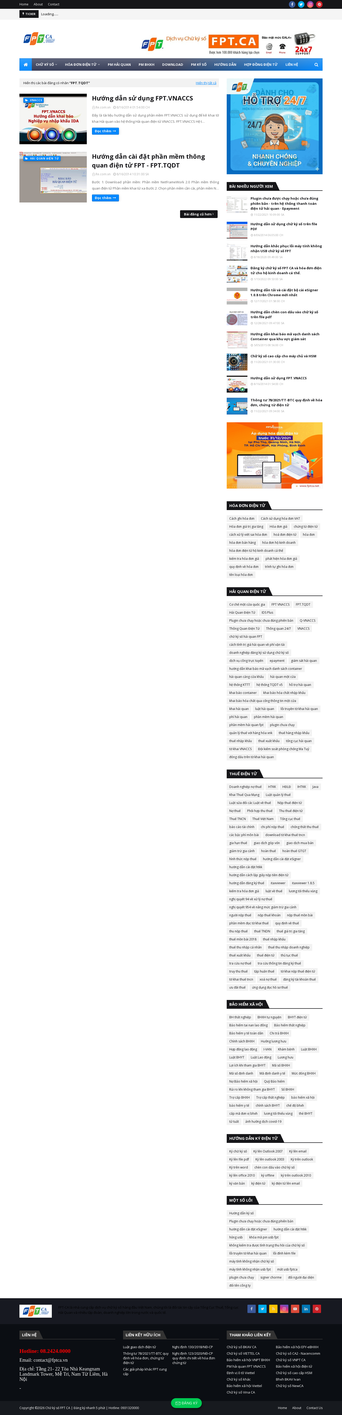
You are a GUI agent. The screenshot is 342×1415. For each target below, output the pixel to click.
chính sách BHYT (268, 1105)
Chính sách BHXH (241, 1041)
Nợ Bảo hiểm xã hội (243, 1081)
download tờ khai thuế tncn (285, 835)
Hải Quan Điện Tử (242, 612)
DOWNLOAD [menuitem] (172, 64)
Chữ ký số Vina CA (241, 1392)
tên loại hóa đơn (241, 574)
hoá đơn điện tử (285, 534)
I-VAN (267, 1049)
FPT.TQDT (303, 604)
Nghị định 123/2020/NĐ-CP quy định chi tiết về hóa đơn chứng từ (193, 1358)
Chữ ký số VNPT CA (290, 1360)
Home (23, 4)
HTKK (272, 787)
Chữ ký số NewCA (289, 1385)
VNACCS (303, 628)
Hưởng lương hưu (273, 1041)
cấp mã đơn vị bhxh (243, 1113)
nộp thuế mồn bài (300, 915)
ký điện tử (258, 1183)
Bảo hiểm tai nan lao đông (248, 1025)
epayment (277, 660)
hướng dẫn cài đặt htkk (245, 867)
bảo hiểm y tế (239, 1105)
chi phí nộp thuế (272, 827)
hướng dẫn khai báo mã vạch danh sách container (265, 668)
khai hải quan (239, 709)
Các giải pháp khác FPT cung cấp (145, 1371)
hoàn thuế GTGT (294, 851)
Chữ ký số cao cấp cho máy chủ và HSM (283, 356)
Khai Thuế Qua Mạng (244, 795)
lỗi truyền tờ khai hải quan (299, 709)
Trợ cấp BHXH (239, 1097)
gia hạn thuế (238, 843)
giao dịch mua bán (300, 843)
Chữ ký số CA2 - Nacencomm (298, 1353)
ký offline (267, 1175)
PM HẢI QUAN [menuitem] (119, 64)
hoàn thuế (268, 851)
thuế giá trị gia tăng (291, 931)
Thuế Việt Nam (263, 819)
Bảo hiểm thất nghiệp (289, 1025)
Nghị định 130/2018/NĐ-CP (192, 1347)
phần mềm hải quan (268, 717)
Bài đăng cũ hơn (198, 214)
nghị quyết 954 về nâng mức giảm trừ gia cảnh (262, 907)
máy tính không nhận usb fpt (250, 1269)
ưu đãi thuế (237, 987)
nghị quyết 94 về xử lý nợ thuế (250, 899)
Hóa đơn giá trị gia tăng (246, 526)
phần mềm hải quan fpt (246, 725)
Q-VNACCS (307, 620)
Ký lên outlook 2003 (269, 1159)
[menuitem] (25, 64)
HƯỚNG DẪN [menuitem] (225, 64)
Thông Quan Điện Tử (244, 628)
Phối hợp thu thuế (260, 811)
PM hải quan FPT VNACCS (246, 1366)
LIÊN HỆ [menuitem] (292, 64)
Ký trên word (238, 1167)
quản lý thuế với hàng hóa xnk (250, 733)
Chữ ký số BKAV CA (241, 1347)
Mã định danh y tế (272, 1073)
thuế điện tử (265, 955)
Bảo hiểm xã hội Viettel (244, 1385)
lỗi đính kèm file (284, 1253)
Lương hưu (285, 1057)
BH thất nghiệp (240, 1017)
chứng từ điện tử (306, 526)
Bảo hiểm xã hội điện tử (294, 1366)
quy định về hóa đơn (244, 566)
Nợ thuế (235, 811)
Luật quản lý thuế (278, 795)
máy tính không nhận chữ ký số (251, 1261)
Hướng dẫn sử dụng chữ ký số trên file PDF (284, 226)
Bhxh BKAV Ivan (288, 1379)
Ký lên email (298, 1151)
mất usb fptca (287, 1269)
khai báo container (243, 693)
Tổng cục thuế (290, 819)
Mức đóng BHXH (304, 1073)
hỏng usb (236, 1237)
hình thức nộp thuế (242, 859)
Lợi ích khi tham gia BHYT (247, 1065)
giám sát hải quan (304, 660)
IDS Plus (267, 612)
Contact (53, 4)
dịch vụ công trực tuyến (246, 660)
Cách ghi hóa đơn (241, 518)
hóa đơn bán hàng (242, 542)
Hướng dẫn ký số (241, 1213)
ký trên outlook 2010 (296, 1175)
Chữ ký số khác (239, 1379)
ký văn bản (237, 1183)
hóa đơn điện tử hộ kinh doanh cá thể (256, 550)
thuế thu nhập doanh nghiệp (289, 947)
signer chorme (271, 1277)
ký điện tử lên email (286, 1183)
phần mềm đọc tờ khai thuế (249, 923)
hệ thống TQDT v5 (269, 685)
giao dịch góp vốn (267, 843)
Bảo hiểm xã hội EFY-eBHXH (297, 1347)
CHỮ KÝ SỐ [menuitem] (45, 64)
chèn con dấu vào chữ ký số (274, 1167)
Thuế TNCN (237, 819)
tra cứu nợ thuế (240, 963)
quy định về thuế (287, 923)
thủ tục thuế (289, 955)
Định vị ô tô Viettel (241, 1372)
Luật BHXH (309, 1049)
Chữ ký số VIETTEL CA (243, 1353)
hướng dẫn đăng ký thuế (246, 883)
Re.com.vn (103, 107)
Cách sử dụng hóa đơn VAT (280, 518)
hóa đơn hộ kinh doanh (279, 542)
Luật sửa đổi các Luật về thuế (250, 803)
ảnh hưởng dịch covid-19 (263, 1121)
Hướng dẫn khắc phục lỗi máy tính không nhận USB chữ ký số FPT (286, 248)
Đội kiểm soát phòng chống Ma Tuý (283, 749)
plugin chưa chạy (282, 725)
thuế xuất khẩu (269, 741)
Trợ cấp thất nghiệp (270, 1097)
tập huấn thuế (264, 971)
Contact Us (315, 1408)
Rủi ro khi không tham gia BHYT (252, 1089)
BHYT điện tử (297, 1017)
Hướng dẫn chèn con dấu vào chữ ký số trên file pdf (284, 315)
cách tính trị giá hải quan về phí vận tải (257, 644)
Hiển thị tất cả (206, 83)
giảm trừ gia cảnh (242, 851)
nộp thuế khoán (269, 915)
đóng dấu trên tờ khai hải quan (251, 757)
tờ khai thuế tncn (241, 979)
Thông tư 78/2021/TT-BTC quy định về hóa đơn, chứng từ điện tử (286, 403)
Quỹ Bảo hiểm (274, 1081)
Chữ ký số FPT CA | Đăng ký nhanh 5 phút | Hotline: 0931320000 (92, 1408)
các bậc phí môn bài (244, 835)
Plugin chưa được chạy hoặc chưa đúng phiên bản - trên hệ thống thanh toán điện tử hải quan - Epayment (284, 203)
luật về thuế (274, 891)
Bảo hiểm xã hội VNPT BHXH (248, 1360)
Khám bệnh (286, 1049)
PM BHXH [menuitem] (146, 64)
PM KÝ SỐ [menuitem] (198, 64)
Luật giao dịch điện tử (139, 1347)
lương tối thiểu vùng (303, 891)
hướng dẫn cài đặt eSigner (282, 859)
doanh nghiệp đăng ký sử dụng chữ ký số (259, 652)
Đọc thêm (103, 131)
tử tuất (234, 1121)
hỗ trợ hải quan (300, 685)
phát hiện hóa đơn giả (281, 558)
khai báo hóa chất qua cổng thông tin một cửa (262, 701)
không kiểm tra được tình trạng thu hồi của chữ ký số (267, 1245)
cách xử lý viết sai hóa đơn (248, 534)
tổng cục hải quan (299, 741)
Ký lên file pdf (239, 1159)
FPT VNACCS (280, 604)
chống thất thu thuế (305, 827)
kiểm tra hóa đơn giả (244, 558)
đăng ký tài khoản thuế (299, 979)
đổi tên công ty (240, 1285)
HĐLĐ (286, 787)
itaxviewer (278, 883)
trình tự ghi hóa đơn (279, 566)
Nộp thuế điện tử (289, 803)
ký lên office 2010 (242, 1175)
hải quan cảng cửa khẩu (246, 676)
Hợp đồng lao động (243, 1049)
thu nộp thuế (238, 931)
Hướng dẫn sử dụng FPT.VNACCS (142, 98)
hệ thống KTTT (239, 685)
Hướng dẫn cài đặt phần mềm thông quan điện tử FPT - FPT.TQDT (148, 160)
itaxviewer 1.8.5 (303, 883)
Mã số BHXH (281, 1065)
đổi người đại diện (301, 1277)
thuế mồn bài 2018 (242, 939)
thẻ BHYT (305, 1113)
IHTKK (301, 787)
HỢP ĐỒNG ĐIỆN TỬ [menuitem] (261, 64)
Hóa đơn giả (278, 526)
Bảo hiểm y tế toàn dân (246, 1033)
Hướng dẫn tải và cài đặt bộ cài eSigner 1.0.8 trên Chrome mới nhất (284, 292)
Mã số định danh (241, 1073)
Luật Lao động (261, 1057)
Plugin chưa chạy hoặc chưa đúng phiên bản (261, 620)
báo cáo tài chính (241, 827)
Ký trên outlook (302, 1159)
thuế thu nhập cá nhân (245, 947)
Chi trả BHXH (279, 1033)
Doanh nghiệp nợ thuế (245, 787)
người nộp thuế (240, 915)
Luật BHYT (236, 1057)
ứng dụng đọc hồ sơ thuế (270, 987)
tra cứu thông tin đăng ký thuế (279, 963)
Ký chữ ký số (238, 1151)
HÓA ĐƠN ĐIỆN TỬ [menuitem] (81, 64)
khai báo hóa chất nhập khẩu (284, 693)
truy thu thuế (238, 971)
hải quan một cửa (283, 676)
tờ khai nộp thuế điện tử (298, 971)
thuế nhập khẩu (240, 741)
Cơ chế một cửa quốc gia (247, 604)
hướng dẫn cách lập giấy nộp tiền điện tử (258, 875)
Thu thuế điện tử (291, 811)
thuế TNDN (262, 931)
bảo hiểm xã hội (303, 1097)
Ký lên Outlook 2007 (268, 1151)
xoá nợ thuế (268, 979)
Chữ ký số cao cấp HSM (294, 1372)
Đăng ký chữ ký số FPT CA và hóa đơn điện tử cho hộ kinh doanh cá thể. (286, 270)
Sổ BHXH (287, 1089)
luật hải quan (264, 709)
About (38, 4)
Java (315, 787)
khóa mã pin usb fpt (264, 1237)
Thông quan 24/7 (278, 628)
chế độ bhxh (295, 1105)
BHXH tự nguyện (269, 1017)
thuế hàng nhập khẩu (294, 733)
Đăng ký (186, 1403)
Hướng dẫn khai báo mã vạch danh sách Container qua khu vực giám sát (285, 337)
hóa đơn (309, 534)
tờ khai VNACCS (240, 749)
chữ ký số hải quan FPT (245, 636)
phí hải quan (238, 717)
